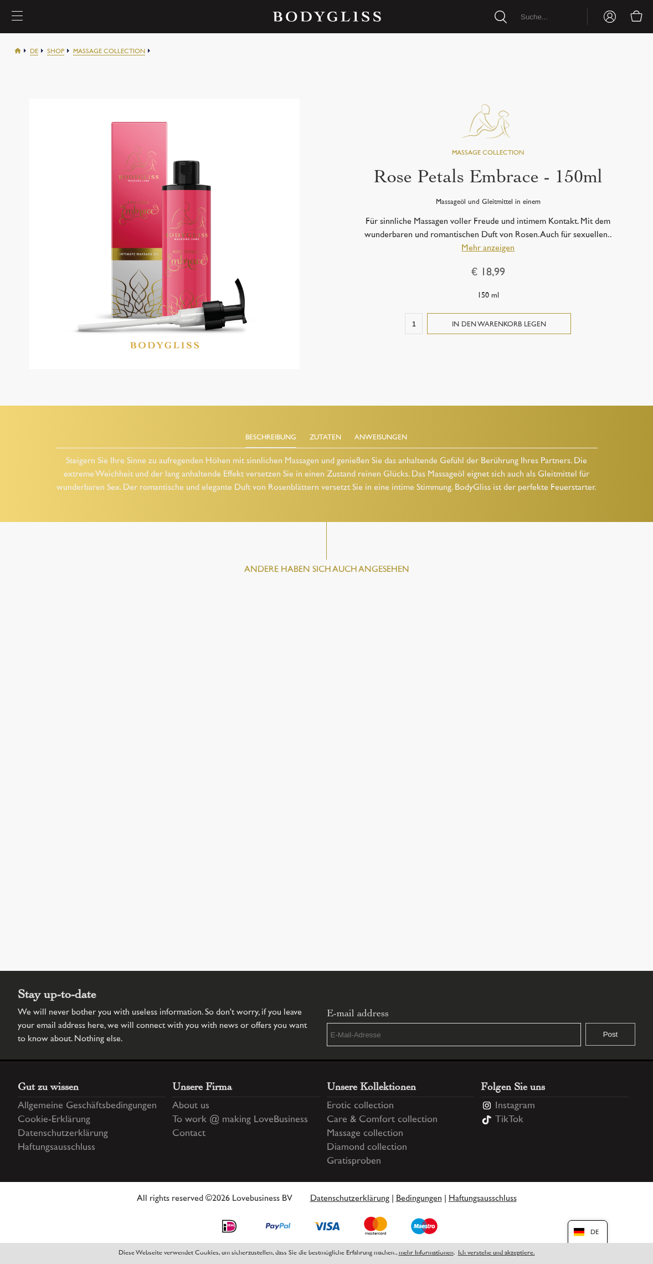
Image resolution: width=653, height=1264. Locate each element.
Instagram (515, 1105)
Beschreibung (270, 437)
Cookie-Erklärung (54, 1118)
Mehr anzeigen (488, 248)
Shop (55, 52)
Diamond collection (367, 1146)
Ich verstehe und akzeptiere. (496, 1253)
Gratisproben (354, 1160)
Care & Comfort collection (382, 1118)
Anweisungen (380, 437)
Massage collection (109, 52)
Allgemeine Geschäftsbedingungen (87, 1105)
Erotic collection (360, 1105)
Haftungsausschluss (56, 1146)
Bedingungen (419, 1198)
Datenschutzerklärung (63, 1132)
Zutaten (325, 437)
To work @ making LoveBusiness (240, 1118)
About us (190, 1105)
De (34, 52)
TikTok (509, 1118)
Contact (188, 1132)
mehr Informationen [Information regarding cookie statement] (426, 1253)
